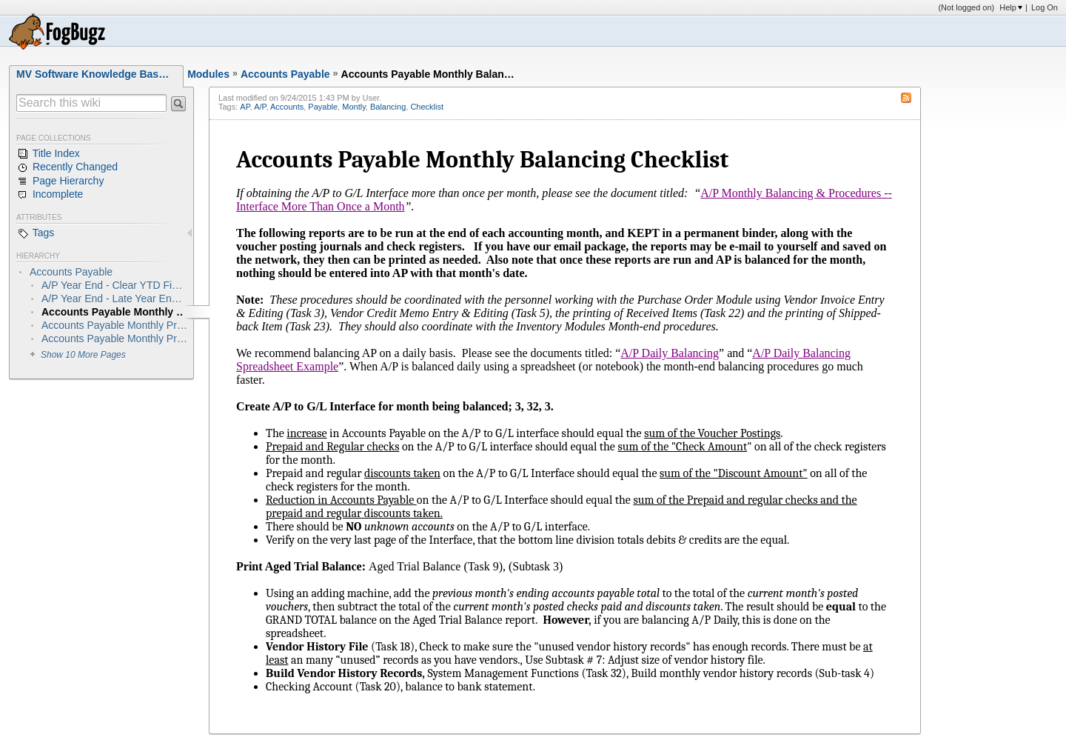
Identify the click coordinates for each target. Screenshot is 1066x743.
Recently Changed (67, 167)
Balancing (388, 106)
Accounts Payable (285, 74)
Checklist (426, 106)
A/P (260, 106)
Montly (354, 106)
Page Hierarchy (60, 181)
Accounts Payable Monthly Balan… (427, 74)
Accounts (287, 106)
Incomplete (49, 194)
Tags (35, 233)
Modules (208, 74)
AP (244, 106)
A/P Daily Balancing (669, 353)
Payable (323, 106)
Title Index (48, 154)
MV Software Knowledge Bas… (92, 74)
